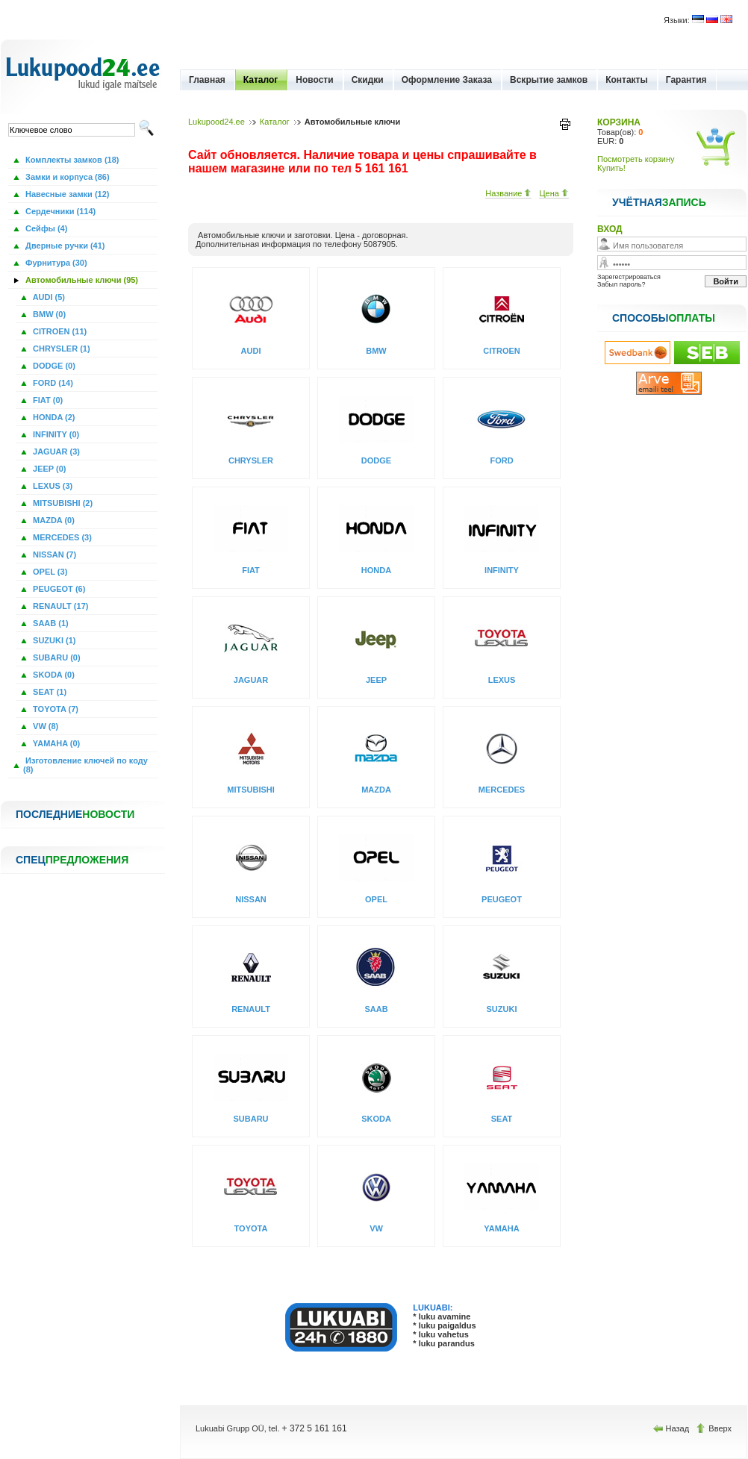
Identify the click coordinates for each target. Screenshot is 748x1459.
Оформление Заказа (447, 80)
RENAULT (250, 1009)
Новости (314, 80)
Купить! (611, 167)
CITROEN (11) (59, 331)
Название (508, 193)
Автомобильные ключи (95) (80, 279)
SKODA (376, 1118)
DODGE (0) (53, 365)
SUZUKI (502, 1009)
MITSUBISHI (251, 789)
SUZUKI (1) (53, 640)
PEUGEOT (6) (58, 588)
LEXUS (502, 679)
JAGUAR (251, 679)
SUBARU (250, 1118)
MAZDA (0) (53, 520)
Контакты (626, 80)
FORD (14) (52, 382)
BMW (376, 350)
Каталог (260, 80)
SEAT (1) (48, 691)
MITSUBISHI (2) (62, 503)
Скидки (368, 80)
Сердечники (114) (59, 211)
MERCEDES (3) (61, 537)
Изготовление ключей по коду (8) (85, 765)
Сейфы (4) (45, 228)
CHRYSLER (250, 460)
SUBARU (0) (56, 657)
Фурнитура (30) (55, 262)
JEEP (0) (48, 468)
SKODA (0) (53, 674)
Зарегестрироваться (629, 277)
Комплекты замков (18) (71, 159)
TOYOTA (251, 1228)
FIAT (251, 570)
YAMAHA (501, 1228)
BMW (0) (48, 314)
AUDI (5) (48, 297)
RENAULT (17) (59, 606)
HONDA (376, 570)
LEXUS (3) (51, 485)
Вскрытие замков (549, 80)
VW (376, 1228)
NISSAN (251, 899)
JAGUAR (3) (55, 451)
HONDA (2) (53, 417)
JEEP (376, 679)
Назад (672, 1428)
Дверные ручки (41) (64, 245)
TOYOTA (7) (54, 708)
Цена (554, 193)
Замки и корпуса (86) (66, 176)
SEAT (502, 1118)
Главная (207, 80)
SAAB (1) (50, 623)
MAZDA (376, 789)
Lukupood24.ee (216, 121)
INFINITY (501, 570)
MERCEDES (502, 789)
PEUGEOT (501, 899)
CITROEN (501, 350)
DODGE (376, 460)
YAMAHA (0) (55, 743)
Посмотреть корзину (636, 158)
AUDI (251, 350)
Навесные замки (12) (66, 194)
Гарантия (686, 80)
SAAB (375, 1009)
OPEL (376, 899)
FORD (501, 460)
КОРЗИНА (619, 122)
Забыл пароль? (621, 284)
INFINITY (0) (55, 434)
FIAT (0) (47, 400)
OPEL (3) (49, 571)
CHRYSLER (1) (60, 348)
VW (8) (44, 726)
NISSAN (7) (53, 554)
